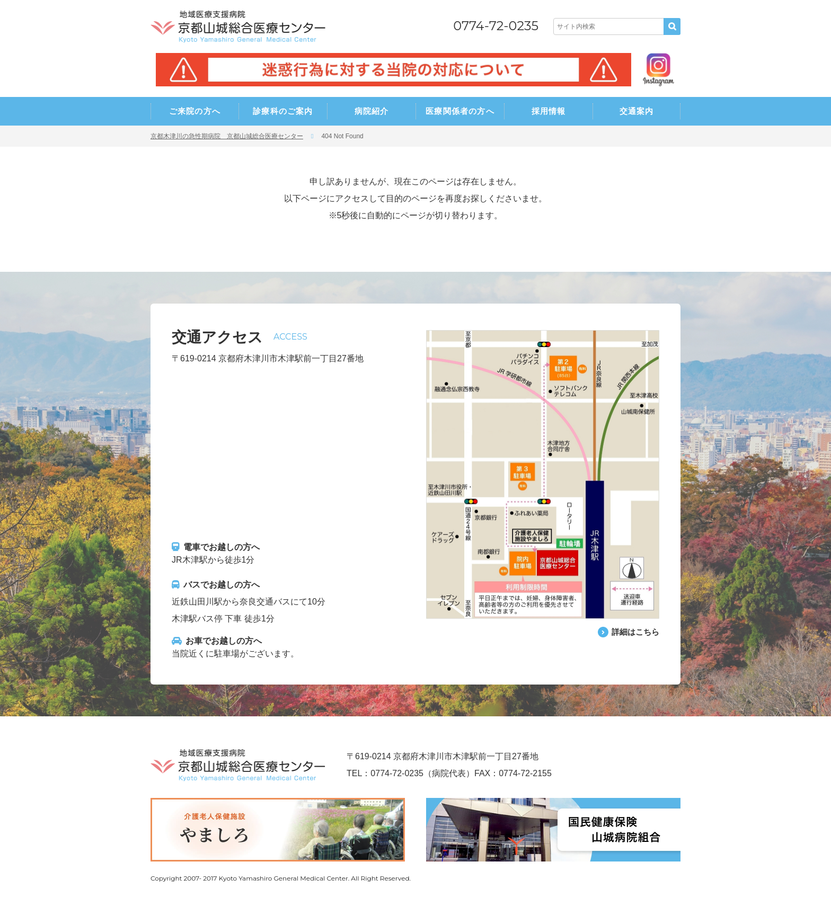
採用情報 (549, 111)
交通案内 (637, 111)
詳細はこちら (633, 631)
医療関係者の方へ (460, 111)
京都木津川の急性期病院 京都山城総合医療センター (227, 136)
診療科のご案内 (283, 111)
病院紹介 (372, 111)
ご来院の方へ (194, 111)
